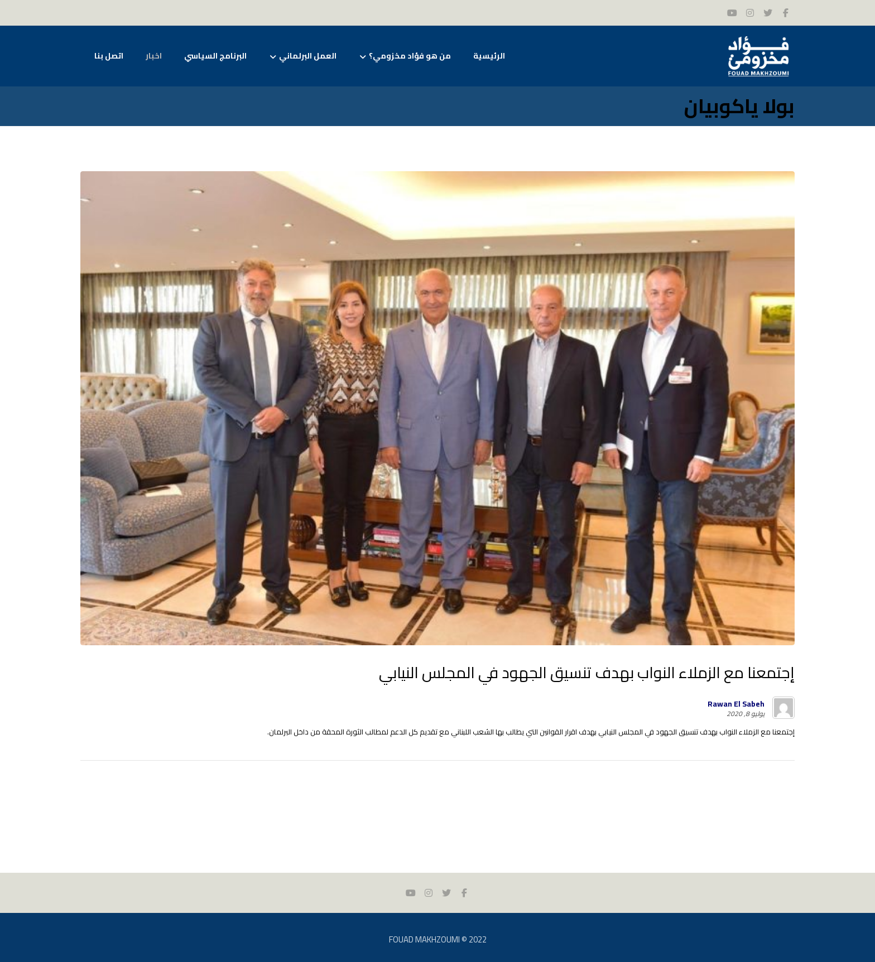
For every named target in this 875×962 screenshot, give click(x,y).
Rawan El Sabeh (736, 703)
